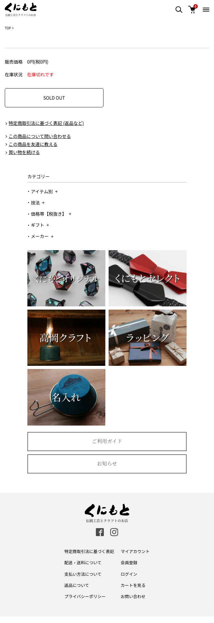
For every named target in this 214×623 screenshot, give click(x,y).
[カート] (191, 10)
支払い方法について (83, 574)
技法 (38, 202)
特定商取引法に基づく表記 (89, 551)
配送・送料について (83, 562)
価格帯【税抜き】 (51, 214)
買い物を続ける (24, 152)
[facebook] (100, 532)
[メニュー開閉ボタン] (206, 9)
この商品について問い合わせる (40, 136)
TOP (8, 28)
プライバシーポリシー (85, 596)
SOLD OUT (54, 98)
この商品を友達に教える (33, 144)
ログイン (129, 574)
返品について (76, 585)
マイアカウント (135, 551)
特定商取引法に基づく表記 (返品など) (46, 123)
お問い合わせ (133, 596)
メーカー (42, 236)
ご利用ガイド (107, 441)
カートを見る (133, 585)
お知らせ (107, 463)
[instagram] (114, 532)
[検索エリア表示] (179, 10)
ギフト (40, 225)
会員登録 (129, 562)
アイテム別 (44, 191)
